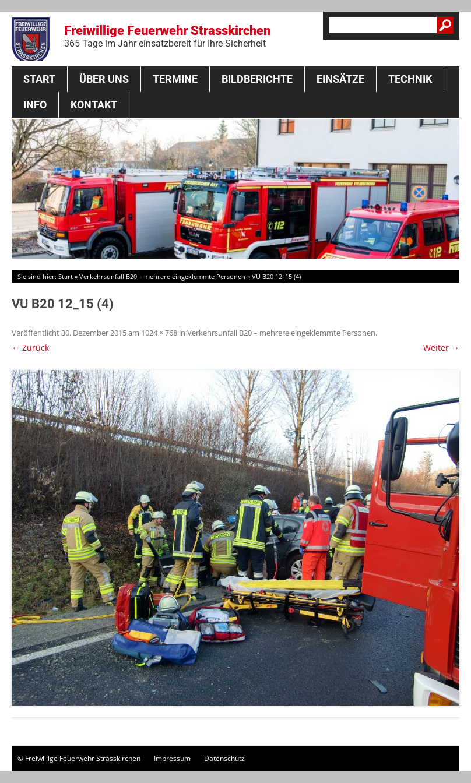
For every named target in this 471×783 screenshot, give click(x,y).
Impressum (172, 758)
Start (39, 79)
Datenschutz (224, 758)
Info (35, 104)
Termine (175, 79)
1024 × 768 (159, 332)
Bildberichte (257, 79)
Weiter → (441, 347)
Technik (410, 79)
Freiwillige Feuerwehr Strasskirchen (167, 36)
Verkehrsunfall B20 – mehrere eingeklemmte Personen (162, 276)
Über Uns (104, 79)
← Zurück (30, 347)
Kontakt (94, 104)
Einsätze (340, 79)
